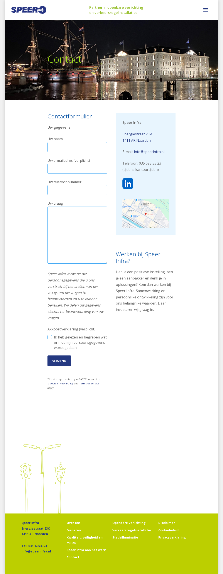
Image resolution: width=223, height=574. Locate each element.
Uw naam (77, 144)
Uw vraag (77, 233)
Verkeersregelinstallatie (131, 530)
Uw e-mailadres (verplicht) (77, 166)
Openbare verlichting (129, 523)
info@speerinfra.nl (149, 151)
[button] (205, 10)
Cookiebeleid (168, 530)
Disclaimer (166, 523)
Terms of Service (89, 383)
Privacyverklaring (172, 537)
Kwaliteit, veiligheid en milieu (85, 540)
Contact (73, 557)
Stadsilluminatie (125, 537)
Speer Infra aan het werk (86, 550)
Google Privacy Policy (60, 383)
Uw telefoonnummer (77, 187)
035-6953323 (37, 546)
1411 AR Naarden (136, 140)
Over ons (74, 523)
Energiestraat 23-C (137, 134)
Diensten (74, 530)
